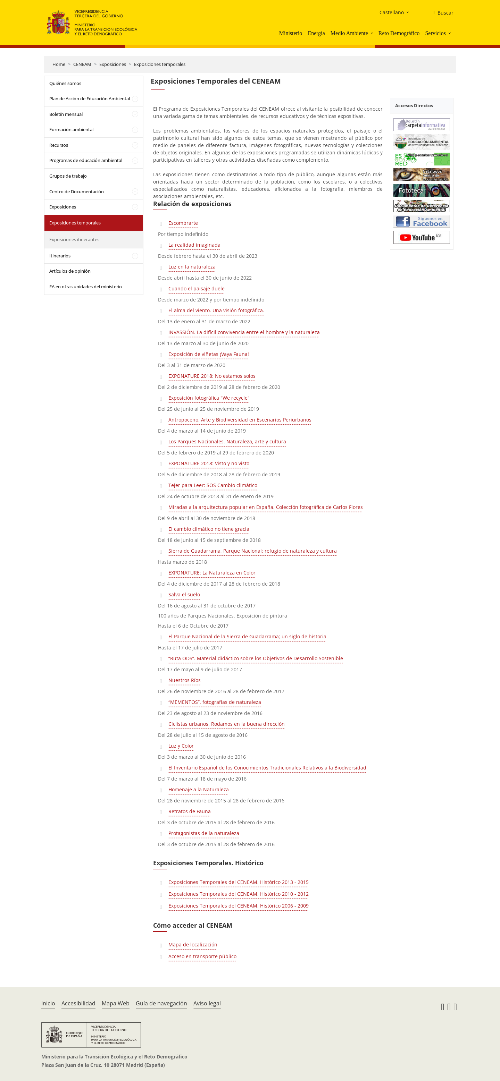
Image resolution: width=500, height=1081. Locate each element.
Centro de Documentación (76, 191)
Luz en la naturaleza (192, 266)
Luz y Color (181, 745)
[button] (372, 33)
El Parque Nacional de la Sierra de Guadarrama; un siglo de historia (247, 636)
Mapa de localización (192, 944)
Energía (316, 33)
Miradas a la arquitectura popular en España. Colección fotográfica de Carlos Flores (265, 507)
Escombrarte (183, 223)
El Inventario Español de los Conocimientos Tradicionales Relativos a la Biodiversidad (267, 767)
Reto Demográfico (399, 33)
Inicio (48, 1003)
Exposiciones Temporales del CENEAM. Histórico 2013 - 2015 (238, 882)
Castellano (392, 12)
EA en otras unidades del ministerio (85, 286)
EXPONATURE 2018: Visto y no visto (208, 463)
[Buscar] (440, 12)
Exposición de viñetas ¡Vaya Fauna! (208, 354)
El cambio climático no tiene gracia (208, 529)
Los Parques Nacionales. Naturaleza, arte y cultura (227, 441)
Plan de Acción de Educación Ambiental (89, 98)
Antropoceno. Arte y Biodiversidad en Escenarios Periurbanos (239, 419)
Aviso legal (207, 1003)
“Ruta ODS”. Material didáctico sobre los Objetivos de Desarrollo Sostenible (255, 658)
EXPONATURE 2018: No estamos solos (212, 376)
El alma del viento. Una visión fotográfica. (216, 310)
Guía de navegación (161, 1003)
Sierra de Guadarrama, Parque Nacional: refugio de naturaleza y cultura (252, 550)
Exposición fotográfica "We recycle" (209, 397)
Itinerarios (59, 256)
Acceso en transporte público (202, 956)
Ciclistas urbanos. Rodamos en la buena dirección (226, 724)
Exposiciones (112, 64)
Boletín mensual (66, 114)
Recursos (58, 145)
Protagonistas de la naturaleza (203, 833)
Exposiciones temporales (159, 64)
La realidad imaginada (194, 244)
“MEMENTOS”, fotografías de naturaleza (214, 702)
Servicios (435, 33)
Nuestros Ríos (184, 680)
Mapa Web (116, 1003)
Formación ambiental (71, 129)
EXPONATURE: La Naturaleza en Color (212, 572)
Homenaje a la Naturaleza (198, 789)
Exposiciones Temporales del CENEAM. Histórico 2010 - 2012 (238, 894)
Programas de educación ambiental (85, 160)
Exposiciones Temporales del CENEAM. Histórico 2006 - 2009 (238, 905)
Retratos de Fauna (189, 811)
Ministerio (290, 33)
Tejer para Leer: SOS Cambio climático (212, 485)
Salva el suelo (184, 594)
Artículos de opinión (70, 271)
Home (58, 64)
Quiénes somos (65, 83)
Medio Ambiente (349, 33)
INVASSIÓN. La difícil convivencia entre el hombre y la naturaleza (244, 332)
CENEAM (82, 64)
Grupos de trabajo (68, 176)
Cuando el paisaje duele (196, 288)
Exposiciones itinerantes (74, 239)
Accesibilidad (78, 1003)
